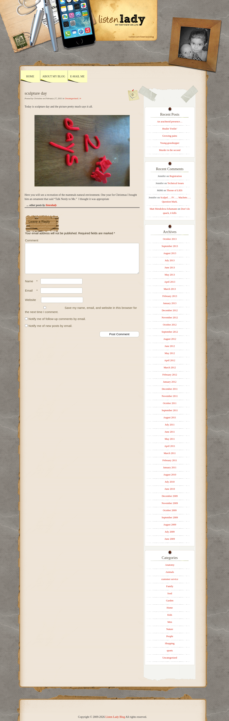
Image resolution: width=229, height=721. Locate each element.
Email (32, 295)
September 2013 (170, 246)
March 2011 (170, 453)
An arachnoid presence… (169, 121)
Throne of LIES (174, 190)
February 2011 (169, 460)
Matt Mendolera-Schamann (163, 208)
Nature (169, 629)
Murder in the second (169, 150)
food (169, 593)
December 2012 (170, 310)
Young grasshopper (169, 143)
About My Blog (53, 76)
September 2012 (170, 331)
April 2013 (169, 281)
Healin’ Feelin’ (169, 128)
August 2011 (169, 417)
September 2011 (170, 410)
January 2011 (169, 467)
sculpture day (36, 93)
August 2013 (169, 253)
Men (169, 622)
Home (30, 76)
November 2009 (170, 503)
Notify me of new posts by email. (50, 330)
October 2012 (170, 324)
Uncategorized (71, 98)
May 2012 (170, 353)
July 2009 (169, 531)
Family (169, 586)
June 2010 (170, 489)
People (169, 636)
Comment (31, 240)
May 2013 (170, 274)
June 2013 (170, 267)
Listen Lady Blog (115, 716)
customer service (169, 579)
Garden (169, 600)
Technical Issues (175, 183)
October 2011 (169, 403)
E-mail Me (77, 76)
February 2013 (169, 296)
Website (30, 304)
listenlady (51, 205)
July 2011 (170, 424)
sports (170, 650)
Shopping (169, 643)
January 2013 (169, 303)
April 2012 (169, 360)
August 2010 (169, 474)
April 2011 (169, 446)
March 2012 (170, 367)
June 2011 (170, 431)
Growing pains (169, 135)
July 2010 (169, 481)
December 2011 (170, 389)
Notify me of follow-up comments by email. (57, 323)
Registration (176, 176)
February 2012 (169, 374)
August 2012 (169, 339)
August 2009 (169, 524)
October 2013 (170, 239)
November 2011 (170, 396)
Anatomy (169, 565)
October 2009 (170, 510)
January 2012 (169, 381)
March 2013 (170, 289)
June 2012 (170, 346)
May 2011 (170, 439)
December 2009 (170, 496)
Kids (169, 614)
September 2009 (170, 517)
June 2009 (170, 539)
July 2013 (169, 260)
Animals (170, 572)
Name (32, 286)
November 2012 (170, 317)
